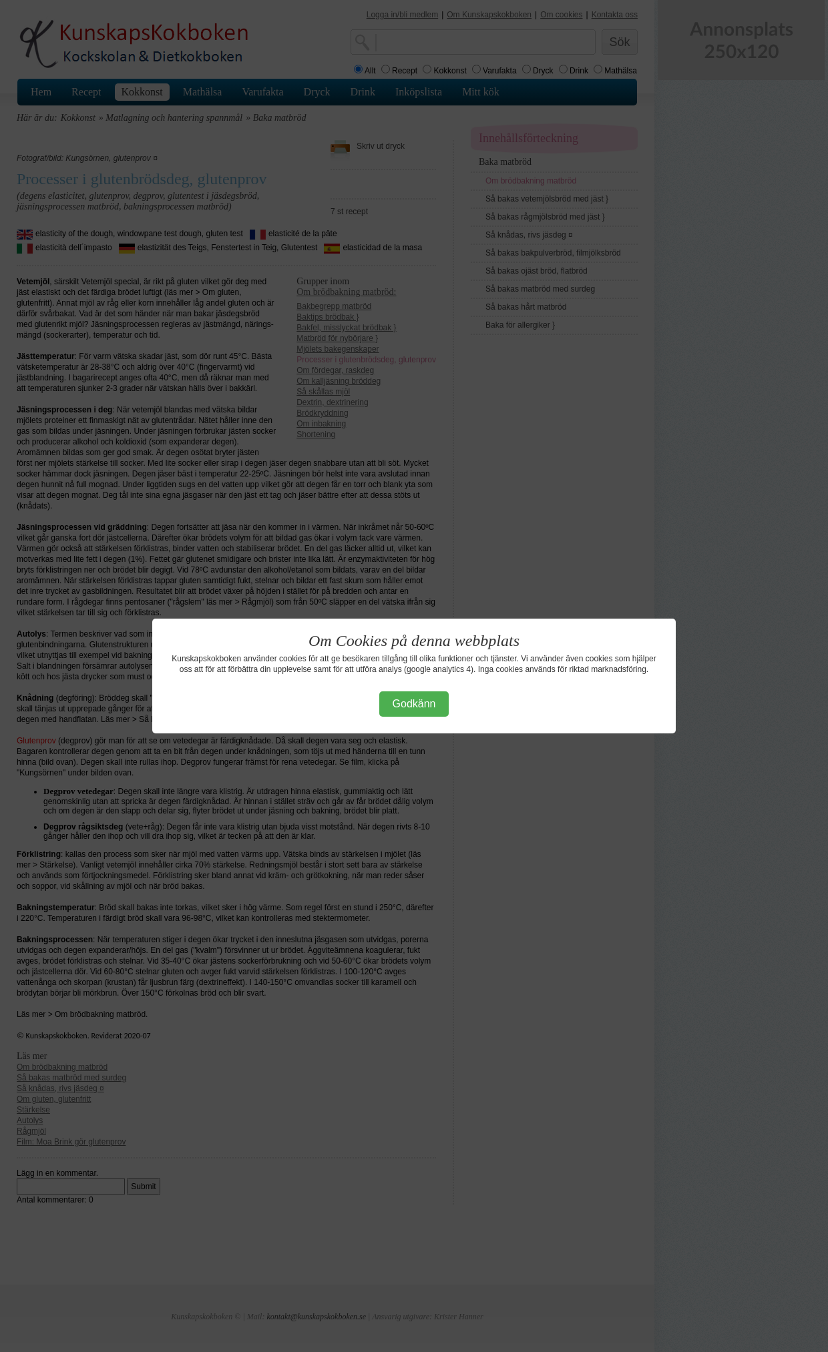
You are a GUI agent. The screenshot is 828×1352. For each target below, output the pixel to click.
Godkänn (414, 703)
